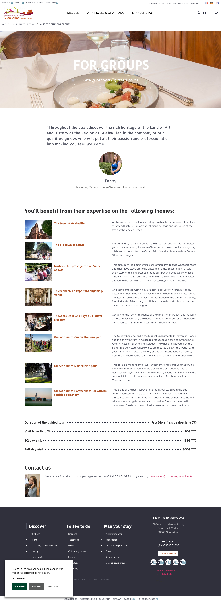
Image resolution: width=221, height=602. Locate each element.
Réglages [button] (53, 586)
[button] (199, 13)
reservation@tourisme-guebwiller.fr (171, 476)
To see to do (78, 526)
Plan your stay (117, 526)
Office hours (168, 553)
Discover (37, 526)
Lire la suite (18, 578)
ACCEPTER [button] (20, 586)
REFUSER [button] (36, 586)
